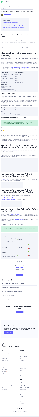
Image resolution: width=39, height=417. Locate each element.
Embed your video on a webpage (8, 295)
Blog (21, 382)
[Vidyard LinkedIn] (21, 408)
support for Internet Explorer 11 (13, 123)
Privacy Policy (14, 411)
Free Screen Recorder (5, 367)
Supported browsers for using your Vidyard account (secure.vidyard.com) (14, 24)
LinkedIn (21, 261)
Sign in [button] (37, 1)
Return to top (19, 275)
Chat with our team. (23, 271)
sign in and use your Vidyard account (11, 150)
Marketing (22, 360)
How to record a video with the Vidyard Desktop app (12, 291)
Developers (22, 398)
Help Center (7, 1)
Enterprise (22, 373)
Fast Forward (22, 385)
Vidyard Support (3, 6)
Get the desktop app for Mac (8, 197)
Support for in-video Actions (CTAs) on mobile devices (11, 29)
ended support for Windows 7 (24, 122)
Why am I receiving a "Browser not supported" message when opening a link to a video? (18, 299)
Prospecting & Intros (23, 353)
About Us (3, 382)
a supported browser (19, 219)
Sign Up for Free (19, 311)
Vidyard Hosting (4, 358)
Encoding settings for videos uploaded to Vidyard (11, 287)
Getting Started (9, 6)
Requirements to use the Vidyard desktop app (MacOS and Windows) (13, 27)
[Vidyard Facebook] (17, 408)
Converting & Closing (23, 356)
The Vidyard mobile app (5, 179)
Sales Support (22, 354)
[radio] (17, 267)
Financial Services (23, 368)
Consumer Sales (23, 372)
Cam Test (21, 396)
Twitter (19, 261)
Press (2, 387)
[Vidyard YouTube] (19, 408)
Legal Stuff (19, 411)
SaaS (21, 370)
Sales (21, 358)
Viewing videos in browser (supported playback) (10, 22)
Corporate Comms (23, 362)
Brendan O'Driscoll (7, 14)
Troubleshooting (16, 6)
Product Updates (4, 369)
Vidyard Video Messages (6, 353)
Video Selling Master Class (24, 387)
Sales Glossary (22, 392)
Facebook (17, 261)
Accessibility (25, 411)
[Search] (17, 8)
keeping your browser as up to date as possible (20, 67)
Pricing (3, 373)
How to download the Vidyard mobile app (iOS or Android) (13, 283)
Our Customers (4, 389)
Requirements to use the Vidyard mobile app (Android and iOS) (12, 25)
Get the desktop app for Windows (8, 199)
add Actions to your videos (14, 214)
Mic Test (21, 394)
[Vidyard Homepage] (2, 1)
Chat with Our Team (8, 332)
